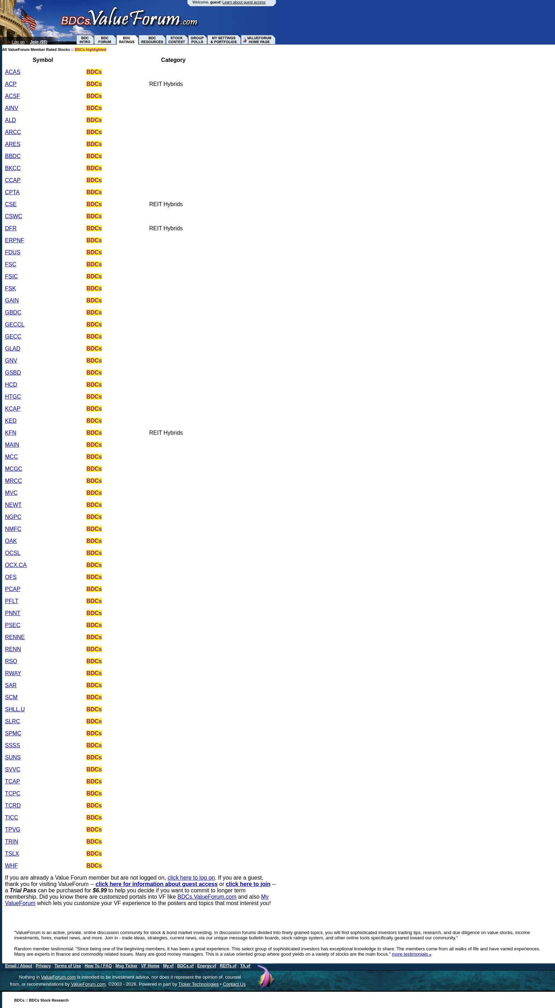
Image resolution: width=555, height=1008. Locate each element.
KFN (10, 433)
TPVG (13, 830)
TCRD (13, 806)
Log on (18, 42)
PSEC (13, 625)
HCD (11, 385)
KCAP (13, 409)
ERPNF (14, 240)
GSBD (13, 373)
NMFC (13, 529)
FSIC (11, 276)
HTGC (13, 397)
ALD (10, 120)
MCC (11, 457)
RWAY (13, 673)
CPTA (12, 192)
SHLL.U (15, 709)
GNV (11, 361)
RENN (13, 649)
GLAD (13, 349)
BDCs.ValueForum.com (206, 897)
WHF (11, 866)
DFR (11, 228)
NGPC (13, 517)
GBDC (13, 312)
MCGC (13, 469)
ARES (13, 144)
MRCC (13, 481)
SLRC (12, 721)
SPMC (13, 733)
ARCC (13, 132)
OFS (11, 577)
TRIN (11, 842)
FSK (10, 288)
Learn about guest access (243, 2)
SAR (11, 685)
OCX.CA (16, 565)
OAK (11, 541)
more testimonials (411, 954)
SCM (11, 697)
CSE (11, 204)
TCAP (12, 781)
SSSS (12, 745)
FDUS (13, 252)
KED (11, 421)
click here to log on (191, 878)
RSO (11, 661)
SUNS (13, 757)
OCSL (13, 553)
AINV (11, 108)
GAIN (12, 300)
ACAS (13, 72)
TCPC (13, 793)
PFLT (11, 601)
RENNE (15, 637)
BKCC (13, 168)
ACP (11, 84)
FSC (10, 264)
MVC (11, 493)
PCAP (13, 589)
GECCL (14, 324)
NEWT (13, 505)
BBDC (13, 156)
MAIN (12, 445)
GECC (13, 337)
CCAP (13, 180)
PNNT (13, 613)
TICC (11, 818)
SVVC (13, 769)
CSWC (13, 216)
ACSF (12, 96)
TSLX (12, 854)
